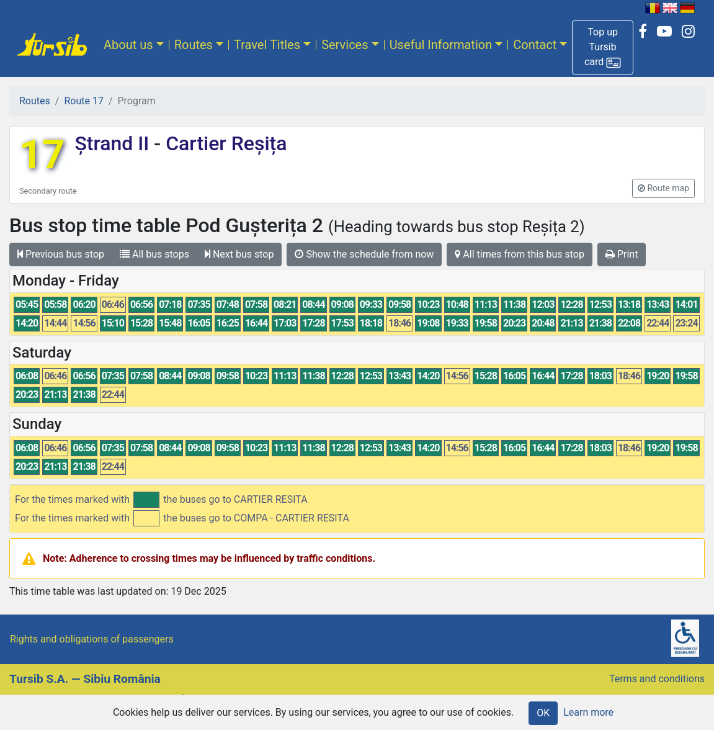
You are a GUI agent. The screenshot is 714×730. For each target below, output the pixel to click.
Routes (193, 45)
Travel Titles (267, 45)
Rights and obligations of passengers (92, 639)
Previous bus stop (60, 254)
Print (621, 254)
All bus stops (154, 254)
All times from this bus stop (519, 254)
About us (128, 45)
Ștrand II (114, 143)
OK (543, 713)
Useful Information (441, 45)
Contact (534, 45)
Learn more (588, 712)
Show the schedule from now (364, 254)
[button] (602, 47)
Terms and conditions (657, 679)
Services (344, 45)
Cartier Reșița (224, 143)
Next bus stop (239, 254)
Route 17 (83, 101)
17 (42, 155)
